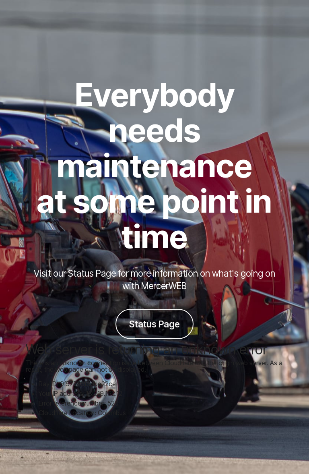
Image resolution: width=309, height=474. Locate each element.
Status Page (154, 324)
